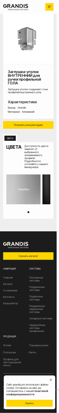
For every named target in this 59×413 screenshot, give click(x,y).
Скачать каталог (28, 256)
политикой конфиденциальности (27, 392)
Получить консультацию (28, 125)
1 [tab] (28, 212)
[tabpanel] (28, 189)
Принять (29, 403)
